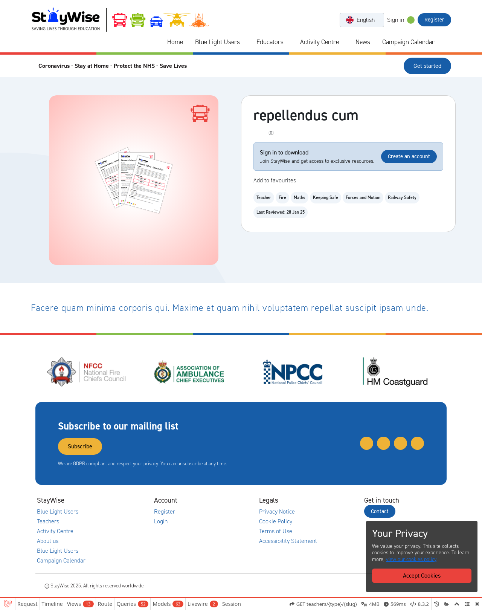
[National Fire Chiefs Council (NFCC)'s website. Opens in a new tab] (87, 372)
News (362, 41)
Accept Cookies (422, 575)
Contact (380, 511)
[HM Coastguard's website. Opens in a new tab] (395, 372)
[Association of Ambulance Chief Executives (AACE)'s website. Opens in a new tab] (189, 372)
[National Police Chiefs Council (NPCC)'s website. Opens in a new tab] (292, 372)
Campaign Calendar (408, 41)
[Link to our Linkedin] (383, 443)
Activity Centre (319, 41)
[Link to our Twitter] (366, 443)
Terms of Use (275, 531)
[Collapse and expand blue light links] (245, 42)
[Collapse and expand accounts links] (220, 500)
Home (175, 41)
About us (47, 541)
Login (161, 521)
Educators (270, 41)
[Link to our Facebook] (417, 443)
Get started (427, 66)
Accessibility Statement (288, 541)
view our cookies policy (411, 559)
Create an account (409, 156)
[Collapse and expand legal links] (325, 500)
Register (434, 19)
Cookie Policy (275, 521)
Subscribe (80, 446)
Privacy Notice (277, 511)
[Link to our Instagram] (400, 443)
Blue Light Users (217, 41)
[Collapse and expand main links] (115, 500)
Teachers (48, 521)
